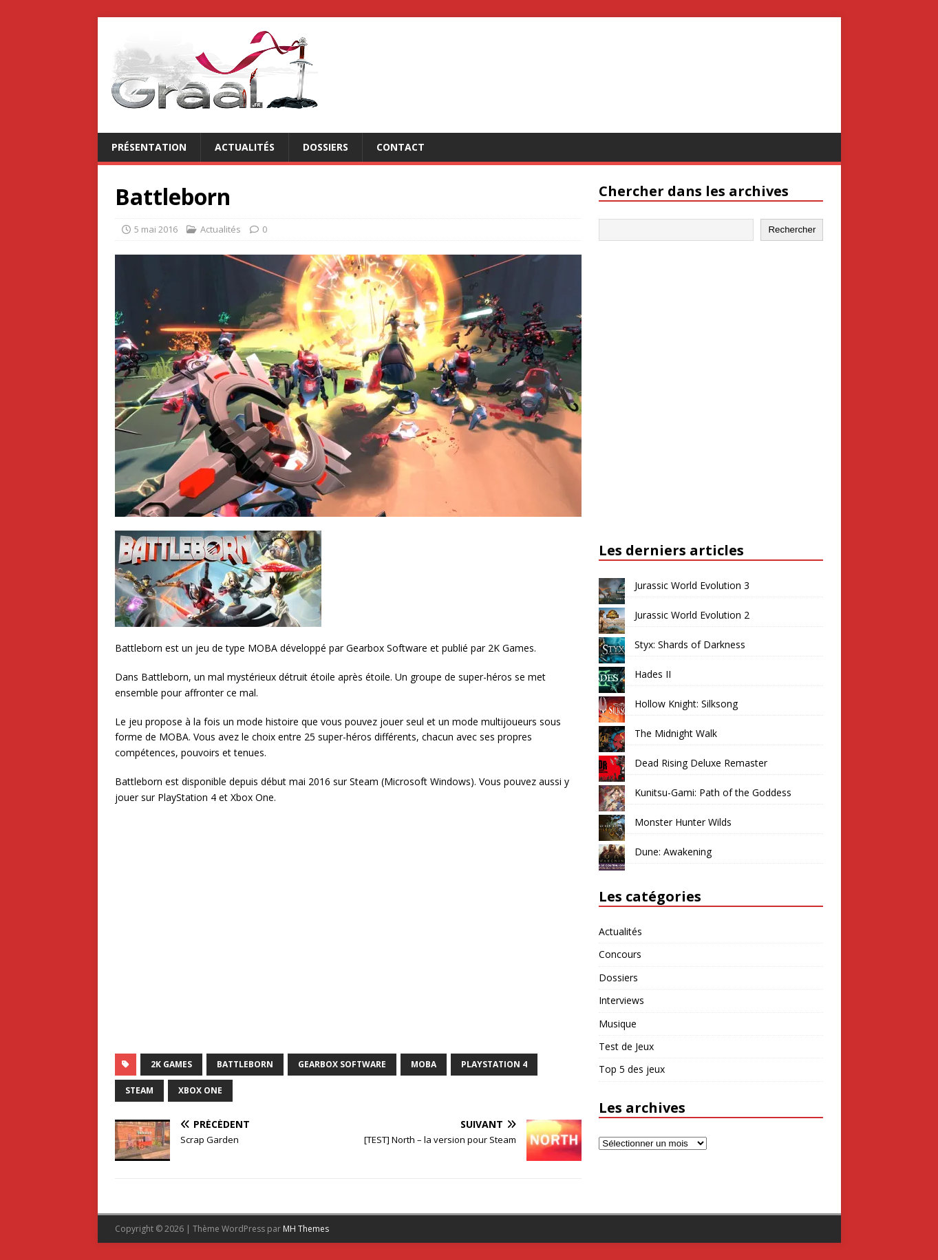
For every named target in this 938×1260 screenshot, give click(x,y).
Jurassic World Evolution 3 (692, 585)
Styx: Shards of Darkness (690, 644)
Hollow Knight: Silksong (686, 703)
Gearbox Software (342, 1064)
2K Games (171, 1064)
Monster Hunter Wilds (683, 822)
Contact (400, 146)
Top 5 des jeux (632, 1069)
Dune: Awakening (673, 851)
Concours (620, 954)
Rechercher (792, 229)
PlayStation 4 (494, 1064)
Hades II (653, 674)
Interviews (621, 1000)
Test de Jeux (626, 1046)
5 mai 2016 (156, 229)
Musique (618, 1023)
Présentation (148, 146)
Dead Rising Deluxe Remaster (701, 762)
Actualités (245, 146)
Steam (139, 1090)
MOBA (423, 1064)
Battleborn (245, 1064)
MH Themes (306, 1229)
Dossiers (325, 146)
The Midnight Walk (676, 733)
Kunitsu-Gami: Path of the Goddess (713, 792)
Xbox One (200, 1090)
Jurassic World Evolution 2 (692, 614)
